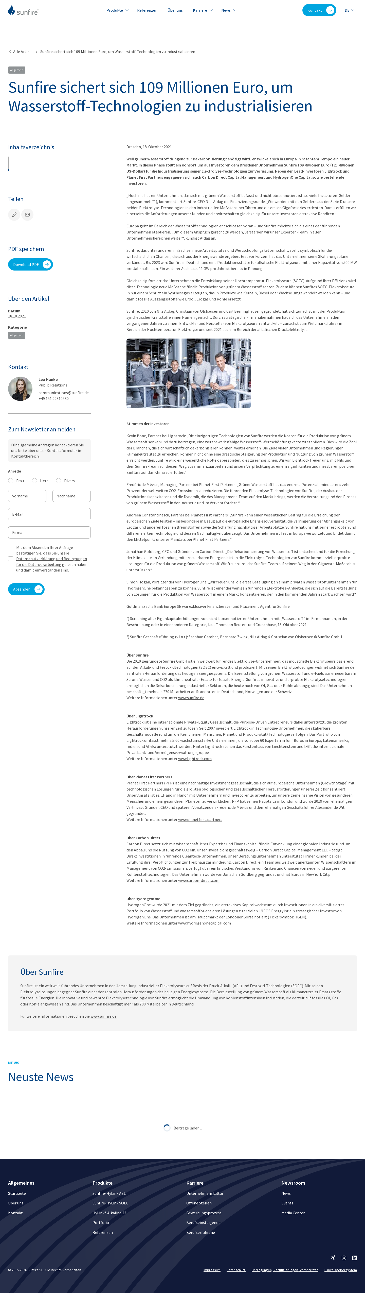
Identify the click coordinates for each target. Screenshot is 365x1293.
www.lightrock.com (195, 758)
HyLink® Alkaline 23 (109, 1212)
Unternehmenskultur (204, 1193)
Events (287, 1202)
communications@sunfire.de (64, 392)
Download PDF (32, 264)
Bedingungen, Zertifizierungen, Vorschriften (285, 1270)
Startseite (17, 1193)
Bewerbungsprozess (204, 1212)
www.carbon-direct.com (199, 880)
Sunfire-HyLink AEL (109, 1193)
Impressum (212, 1270)
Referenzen (147, 10)
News (228, 10)
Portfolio (101, 1222)
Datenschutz (236, 1270)
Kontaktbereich (25, 456)
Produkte (116, 10)
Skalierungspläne (333, 256)
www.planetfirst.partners (200, 819)
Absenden (28, 589)
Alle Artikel (20, 51)
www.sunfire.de (191, 697)
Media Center (293, 1212)
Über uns (175, 10)
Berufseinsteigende (203, 1222)
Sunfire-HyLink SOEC (111, 1202)
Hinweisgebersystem (340, 1270)
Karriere (202, 10)
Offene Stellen (199, 1202)
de (350, 10)
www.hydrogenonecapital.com (204, 923)
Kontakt (320, 10)
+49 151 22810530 (54, 398)
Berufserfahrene (200, 1232)
